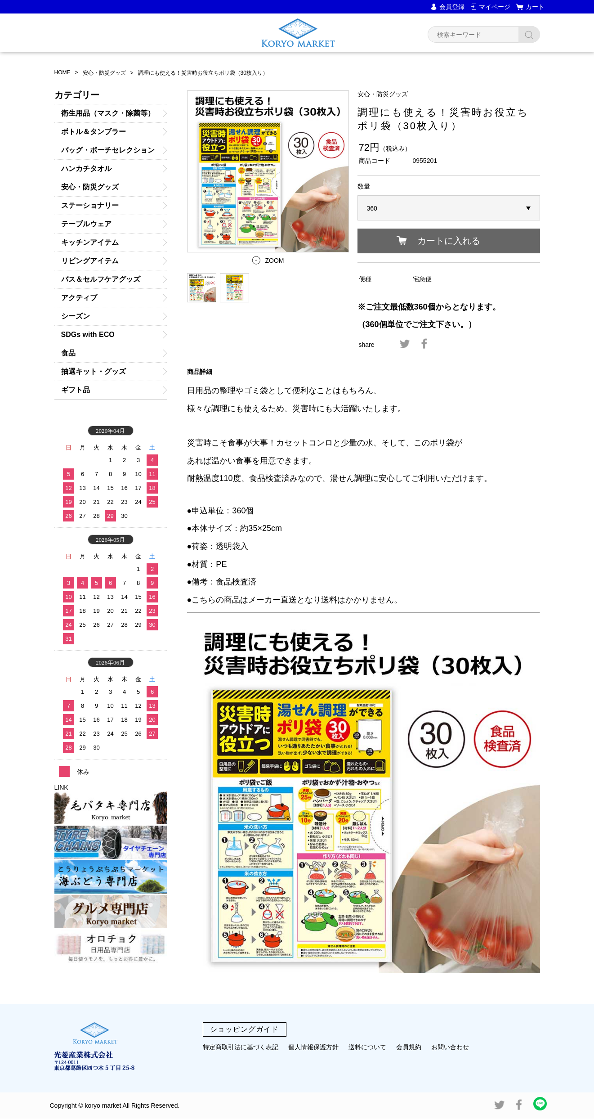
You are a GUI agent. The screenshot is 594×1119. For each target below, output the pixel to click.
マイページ (494, 6)
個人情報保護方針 (313, 1047)
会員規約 (408, 1047)
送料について (367, 1047)
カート (535, 6)
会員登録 (451, 6)
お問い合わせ (450, 1047)
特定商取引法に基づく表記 (240, 1047)
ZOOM (274, 260)
